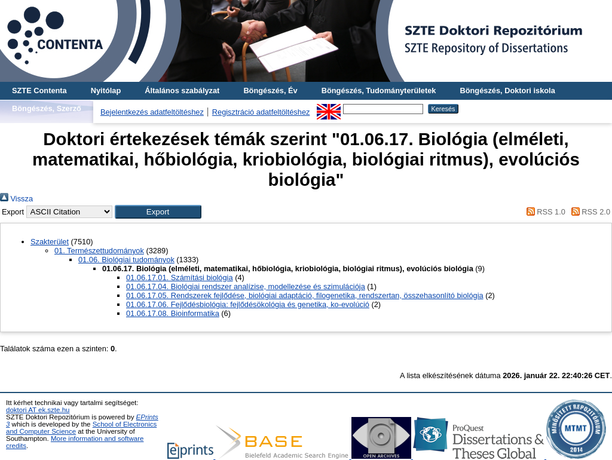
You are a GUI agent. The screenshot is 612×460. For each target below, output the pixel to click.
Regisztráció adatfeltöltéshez (261, 112)
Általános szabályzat (182, 90)
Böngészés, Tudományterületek (379, 90)
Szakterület (49, 241)
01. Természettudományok (99, 250)
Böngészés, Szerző (46, 108)
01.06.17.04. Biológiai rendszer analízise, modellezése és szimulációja (245, 286)
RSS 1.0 (543, 211)
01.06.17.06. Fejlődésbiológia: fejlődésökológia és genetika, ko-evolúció (247, 304)
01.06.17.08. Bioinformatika (172, 313)
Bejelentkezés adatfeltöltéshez (152, 112)
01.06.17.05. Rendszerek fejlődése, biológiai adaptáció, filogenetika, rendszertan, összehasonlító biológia (305, 295)
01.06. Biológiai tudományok (126, 259)
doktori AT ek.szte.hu (37, 409)
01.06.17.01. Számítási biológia (179, 277)
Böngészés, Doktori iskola (507, 90)
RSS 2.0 (588, 211)
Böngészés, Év (270, 90)
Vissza (16, 198)
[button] (158, 212)
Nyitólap (106, 90)
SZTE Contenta (39, 90)
